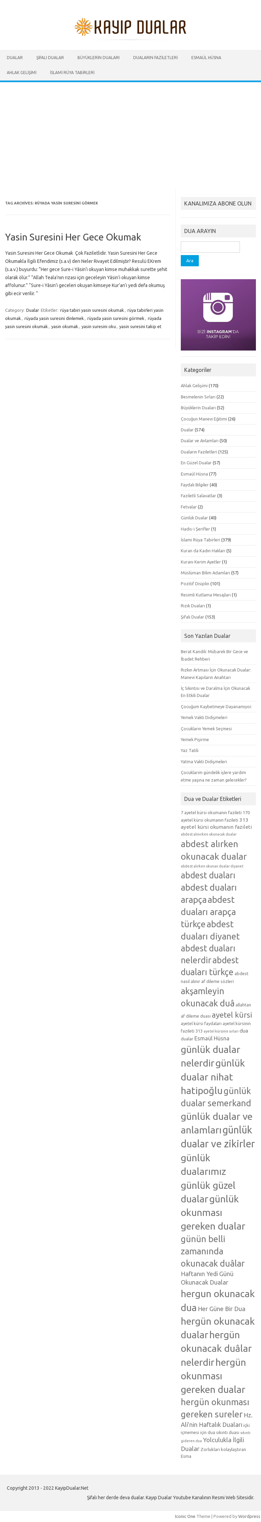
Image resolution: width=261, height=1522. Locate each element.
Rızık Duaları (193, 605)
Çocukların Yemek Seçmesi (206, 728)
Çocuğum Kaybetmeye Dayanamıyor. (216, 706)
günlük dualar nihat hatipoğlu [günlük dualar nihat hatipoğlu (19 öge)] (213, 1076)
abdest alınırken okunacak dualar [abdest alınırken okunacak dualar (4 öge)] (209, 834)
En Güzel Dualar (196, 462)
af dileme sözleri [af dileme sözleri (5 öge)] (217, 981)
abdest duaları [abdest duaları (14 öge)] (208, 875)
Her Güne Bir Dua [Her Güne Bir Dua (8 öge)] (221, 1308)
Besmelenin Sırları (198, 396)
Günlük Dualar (194, 517)
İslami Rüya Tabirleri (72, 72)
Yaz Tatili (189, 750)
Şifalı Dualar (50, 57)
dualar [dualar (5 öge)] (187, 1038)
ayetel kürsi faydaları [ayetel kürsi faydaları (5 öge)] (201, 1023)
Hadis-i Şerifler (195, 528)
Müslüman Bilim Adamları (205, 572)
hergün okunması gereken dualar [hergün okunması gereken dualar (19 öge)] (213, 1376)
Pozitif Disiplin (195, 583)
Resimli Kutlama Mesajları (206, 594)
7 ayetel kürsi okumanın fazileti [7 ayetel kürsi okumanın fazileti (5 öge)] (211, 812)
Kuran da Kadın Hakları (203, 550)
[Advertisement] (130, 133)
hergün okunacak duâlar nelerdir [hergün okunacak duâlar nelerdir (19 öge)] (216, 1348)
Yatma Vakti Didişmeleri (204, 761)
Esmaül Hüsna (206, 57)
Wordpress (249, 1516)
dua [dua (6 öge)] (244, 1031)
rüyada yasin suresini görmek (115, 318)
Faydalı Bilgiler (195, 484)
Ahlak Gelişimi (21, 72)
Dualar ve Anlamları (200, 440)
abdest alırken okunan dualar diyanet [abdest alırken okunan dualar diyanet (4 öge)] (212, 866)
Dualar (15, 57)
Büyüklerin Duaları (98, 57)
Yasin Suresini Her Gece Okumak (73, 237)
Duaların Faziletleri (155, 57)
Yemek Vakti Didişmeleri (204, 717)
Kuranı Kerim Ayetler (201, 561)
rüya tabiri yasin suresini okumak (92, 310)
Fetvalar (189, 506)
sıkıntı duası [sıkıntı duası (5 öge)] (227, 1432)
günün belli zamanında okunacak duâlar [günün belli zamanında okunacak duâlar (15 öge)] (213, 1251)
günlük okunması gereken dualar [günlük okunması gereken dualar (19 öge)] (213, 1212)
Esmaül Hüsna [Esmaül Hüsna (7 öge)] (211, 1038)
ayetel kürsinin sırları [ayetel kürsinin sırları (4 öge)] (221, 1031)
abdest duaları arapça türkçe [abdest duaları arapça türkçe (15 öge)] (208, 912)
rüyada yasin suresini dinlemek (54, 318)
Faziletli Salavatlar (198, 495)
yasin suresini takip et (140, 326)
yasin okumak (64, 326)
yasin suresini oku (99, 326)
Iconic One (185, 1516)
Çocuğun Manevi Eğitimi (204, 418)
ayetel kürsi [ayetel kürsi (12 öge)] (232, 1014)
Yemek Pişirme (195, 739)
